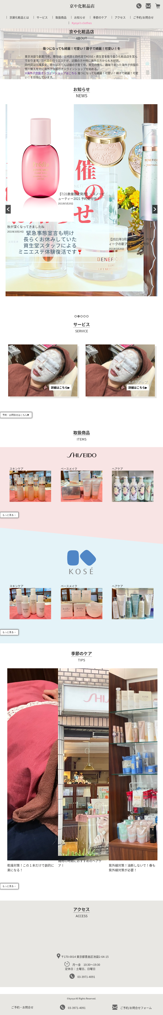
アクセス (120, 17)
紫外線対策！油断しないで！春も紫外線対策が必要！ (132, 867)
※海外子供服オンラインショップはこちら (51, 73)
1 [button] (75, 316)
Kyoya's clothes (82, 23)
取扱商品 (61, 17)
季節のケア (100, 17)
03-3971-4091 (82, 977)
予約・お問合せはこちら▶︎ (15, 415)
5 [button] (87, 316)
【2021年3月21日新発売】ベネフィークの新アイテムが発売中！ (132, 241)
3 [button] (81, 316)
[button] (8, 209)
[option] (31, 169)
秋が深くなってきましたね (25, 226)
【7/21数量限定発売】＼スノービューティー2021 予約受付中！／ (81, 196)
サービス (42, 17)
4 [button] (84, 316)
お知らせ (79, 17)
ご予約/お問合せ (143, 17)
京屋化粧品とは (19, 17)
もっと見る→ (9, 515)
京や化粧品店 (82, 6)
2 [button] (78, 316)
